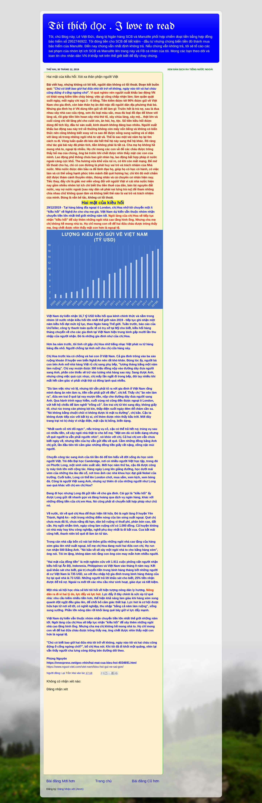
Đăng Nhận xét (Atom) (70, 789)
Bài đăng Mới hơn (60, 781)
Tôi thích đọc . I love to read (111, 26)
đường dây (122, 396)
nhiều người (149, 553)
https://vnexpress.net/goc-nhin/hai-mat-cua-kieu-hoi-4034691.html (91, 662)
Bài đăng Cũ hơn (145, 781)
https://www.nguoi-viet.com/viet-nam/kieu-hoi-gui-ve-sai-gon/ (85, 666)
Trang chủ (103, 781)
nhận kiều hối (76, 320)
